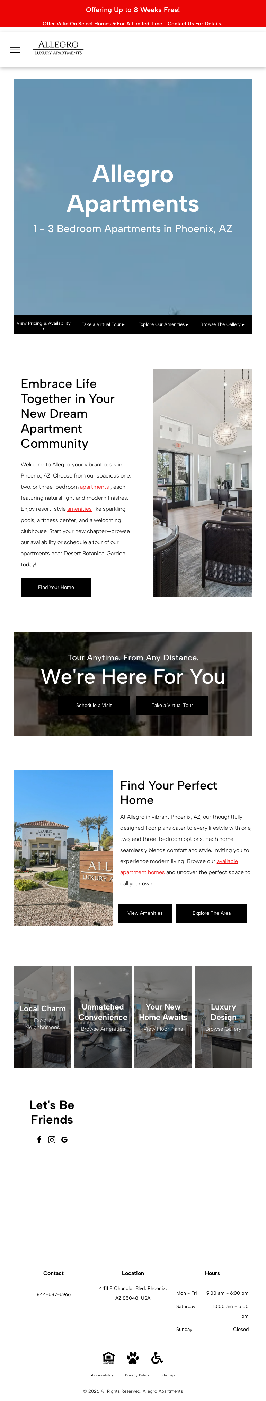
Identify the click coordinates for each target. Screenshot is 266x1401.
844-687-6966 (54, 1286)
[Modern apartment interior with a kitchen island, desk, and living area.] (213, 1205)
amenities (79, 499)
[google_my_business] (64, 1131)
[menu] (15, 38)
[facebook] (39, 1131)
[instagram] (51, 1131)
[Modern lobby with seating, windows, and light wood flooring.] (136, 1127)
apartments (94, 477)
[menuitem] (103, 1366)
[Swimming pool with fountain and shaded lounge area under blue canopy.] (136, 1205)
